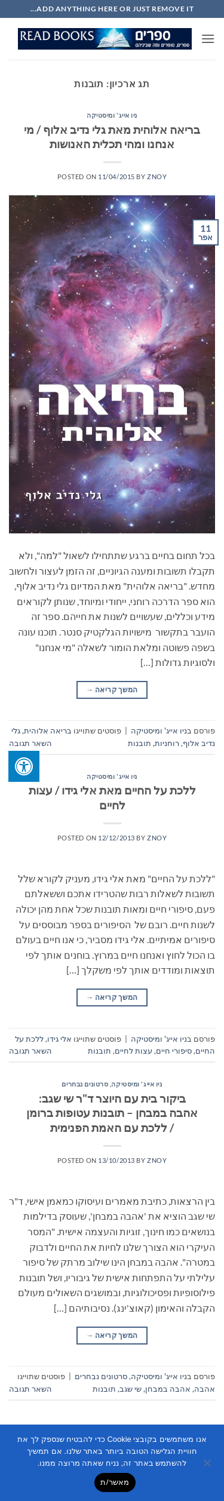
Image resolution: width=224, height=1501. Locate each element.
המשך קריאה (111, 689)
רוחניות (167, 743)
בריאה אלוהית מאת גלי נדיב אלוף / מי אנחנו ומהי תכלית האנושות (112, 136)
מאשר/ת (114, 1482)
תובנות (139, 743)
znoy (157, 176)
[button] (208, 38)
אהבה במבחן (168, 1388)
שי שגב (130, 1388)
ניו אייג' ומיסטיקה (112, 115)
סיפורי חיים (174, 1050)
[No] (208, 1466)
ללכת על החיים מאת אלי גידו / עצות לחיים (112, 797)
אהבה (204, 1388)
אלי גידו (59, 1038)
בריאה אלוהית (48, 730)
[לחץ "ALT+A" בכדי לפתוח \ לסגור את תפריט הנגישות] (23, 766)
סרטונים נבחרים (85, 1084)
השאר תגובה (30, 743)
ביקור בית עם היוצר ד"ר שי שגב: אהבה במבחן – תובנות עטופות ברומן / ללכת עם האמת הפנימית (112, 1113)
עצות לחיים (133, 1050)
